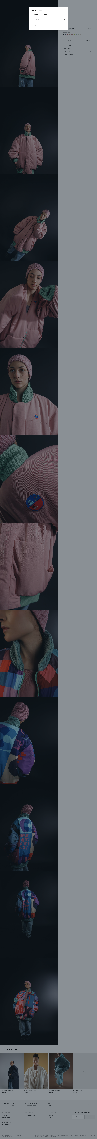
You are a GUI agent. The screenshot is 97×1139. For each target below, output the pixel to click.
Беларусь (46, 14)
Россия (36, 14)
